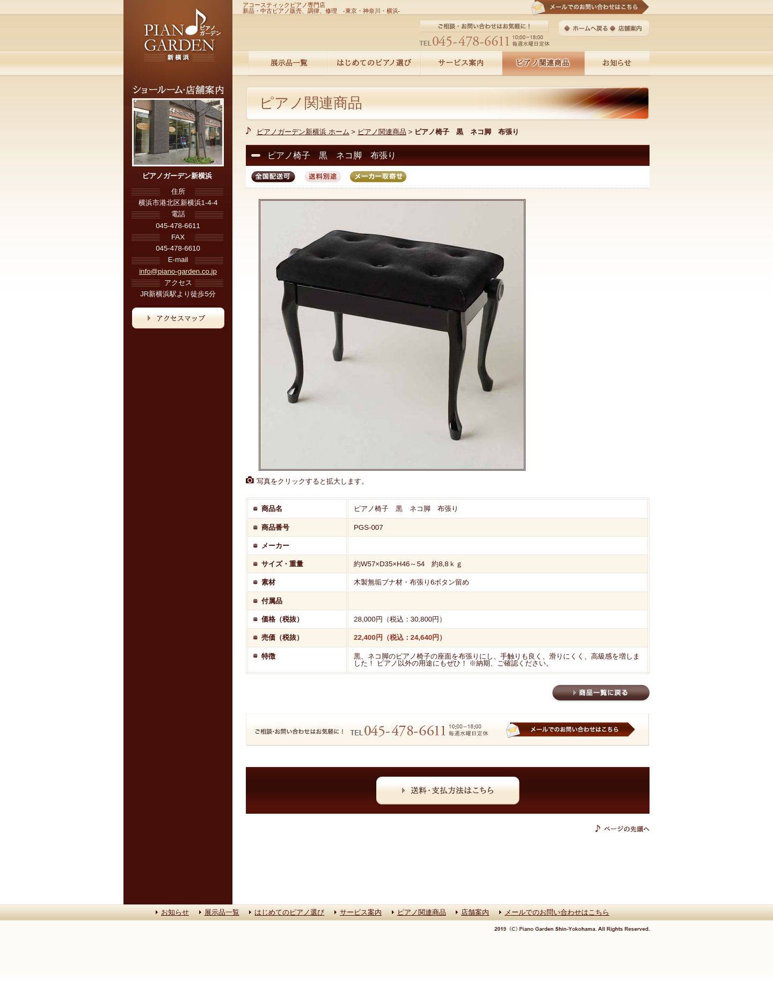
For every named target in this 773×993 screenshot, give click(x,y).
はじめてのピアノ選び (289, 912)
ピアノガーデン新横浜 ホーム (303, 132)
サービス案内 (361, 912)
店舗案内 (475, 912)
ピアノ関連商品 (310, 103)
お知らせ (175, 912)
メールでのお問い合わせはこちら (557, 912)
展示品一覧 (222, 912)
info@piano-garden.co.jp (178, 271)
